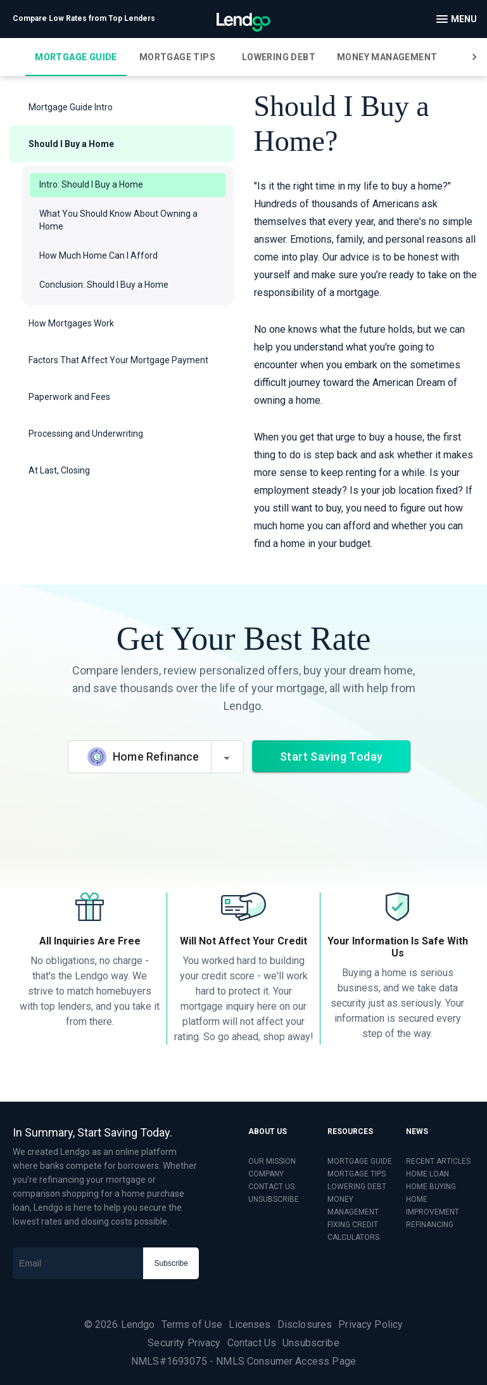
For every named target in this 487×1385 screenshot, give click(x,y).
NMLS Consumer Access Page (286, 1361)
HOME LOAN (427, 1173)
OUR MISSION (272, 1161)
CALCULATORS (353, 1237)
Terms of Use (192, 1324)
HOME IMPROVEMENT (432, 1205)
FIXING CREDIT (352, 1224)
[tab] (76, 57)
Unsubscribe (310, 1343)
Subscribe (171, 1263)
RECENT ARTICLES (438, 1161)
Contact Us (252, 1343)
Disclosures (304, 1324)
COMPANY (266, 1173)
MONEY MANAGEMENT (353, 1205)
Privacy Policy (370, 1324)
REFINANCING (429, 1224)
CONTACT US (271, 1186)
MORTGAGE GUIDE (359, 1161)
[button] (121, 107)
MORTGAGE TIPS (356, 1173)
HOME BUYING (431, 1186)
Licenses (249, 1324)
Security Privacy (184, 1343)
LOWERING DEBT (356, 1186)
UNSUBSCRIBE (273, 1199)
